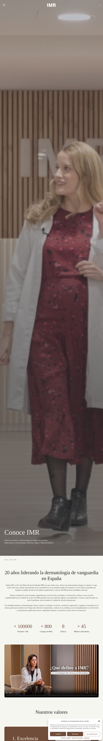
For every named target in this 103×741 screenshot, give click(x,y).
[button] (99, 721)
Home (6, 560)
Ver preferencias (92, 734)
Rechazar (75, 734)
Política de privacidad (77, 738)
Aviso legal (86, 738)
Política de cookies (66, 738)
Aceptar (58, 734)
